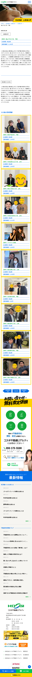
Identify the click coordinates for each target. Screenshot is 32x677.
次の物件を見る (24, 390)
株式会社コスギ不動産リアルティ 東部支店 (16, 651)
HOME (2, 23)
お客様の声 (19, 23)
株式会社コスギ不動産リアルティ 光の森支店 (17, 654)
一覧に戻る (16, 390)
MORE (27, 521)
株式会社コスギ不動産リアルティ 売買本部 (16, 658)
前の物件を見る (8, 390)
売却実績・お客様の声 (10, 23)
